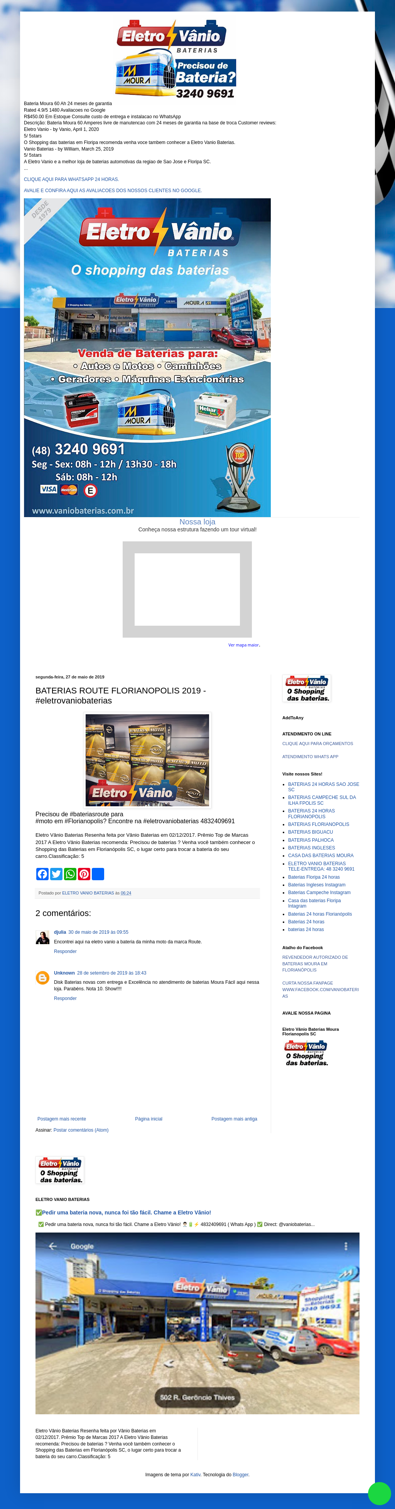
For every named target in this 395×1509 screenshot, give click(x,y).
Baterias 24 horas (306, 921)
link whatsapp (379, 1493)
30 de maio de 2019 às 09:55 (98, 932)
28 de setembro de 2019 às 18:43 (111, 973)
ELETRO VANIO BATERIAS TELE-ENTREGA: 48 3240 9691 (321, 866)
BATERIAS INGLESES (311, 848)
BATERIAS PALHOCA (311, 840)
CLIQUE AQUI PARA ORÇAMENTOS (317, 743)
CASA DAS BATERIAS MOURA (321, 855)
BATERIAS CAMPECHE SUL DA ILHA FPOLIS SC (322, 800)
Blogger (240, 1474)
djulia (60, 932)
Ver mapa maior (243, 645)
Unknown (64, 973)
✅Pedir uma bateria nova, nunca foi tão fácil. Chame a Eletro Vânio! (123, 1212)
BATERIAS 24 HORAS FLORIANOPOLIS (311, 813)
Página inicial (148, 1119)
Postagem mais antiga (234, 1119)
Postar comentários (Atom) (81, 1130)
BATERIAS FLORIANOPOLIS (318, 824)
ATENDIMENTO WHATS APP (310, 756)
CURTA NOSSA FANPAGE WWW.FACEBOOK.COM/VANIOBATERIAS (320, 989)
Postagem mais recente (61, 1119)
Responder (65, 951)
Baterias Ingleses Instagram (317, 885)
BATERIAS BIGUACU (310, 832)
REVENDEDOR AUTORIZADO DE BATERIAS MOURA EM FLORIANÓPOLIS (315, 964)
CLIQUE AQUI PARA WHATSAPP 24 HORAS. (71, 179)
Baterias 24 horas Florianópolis (320, 914)
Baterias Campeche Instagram (319, 892)
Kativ (196, 1474)
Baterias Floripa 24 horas (314, 877)
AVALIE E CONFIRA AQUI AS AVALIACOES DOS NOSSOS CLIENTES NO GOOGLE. (113, 190)
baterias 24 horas (306, 929)
